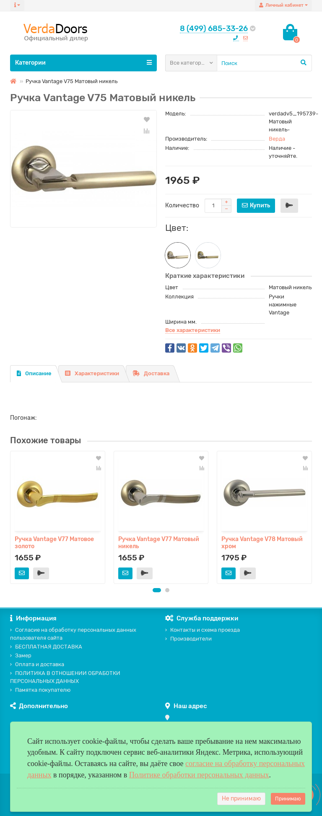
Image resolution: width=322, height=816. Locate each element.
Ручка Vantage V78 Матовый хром (262, 543)
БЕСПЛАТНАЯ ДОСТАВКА (46, 646)
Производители (188, 639)
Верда (277, 139)
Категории (83, 63)
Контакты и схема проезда (202, 630)
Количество (182, 205)
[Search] (264, 63)
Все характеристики (192, 330)
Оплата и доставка (37, 664)
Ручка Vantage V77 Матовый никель (158, 543)
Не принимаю (241, 798)
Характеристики (92, 373)
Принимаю (288, 799)
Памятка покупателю (40, 690)
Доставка (150, 373)
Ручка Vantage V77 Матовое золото (54, 543)
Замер (20, 655)
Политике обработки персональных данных (199, 775)
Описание (34, 373)
